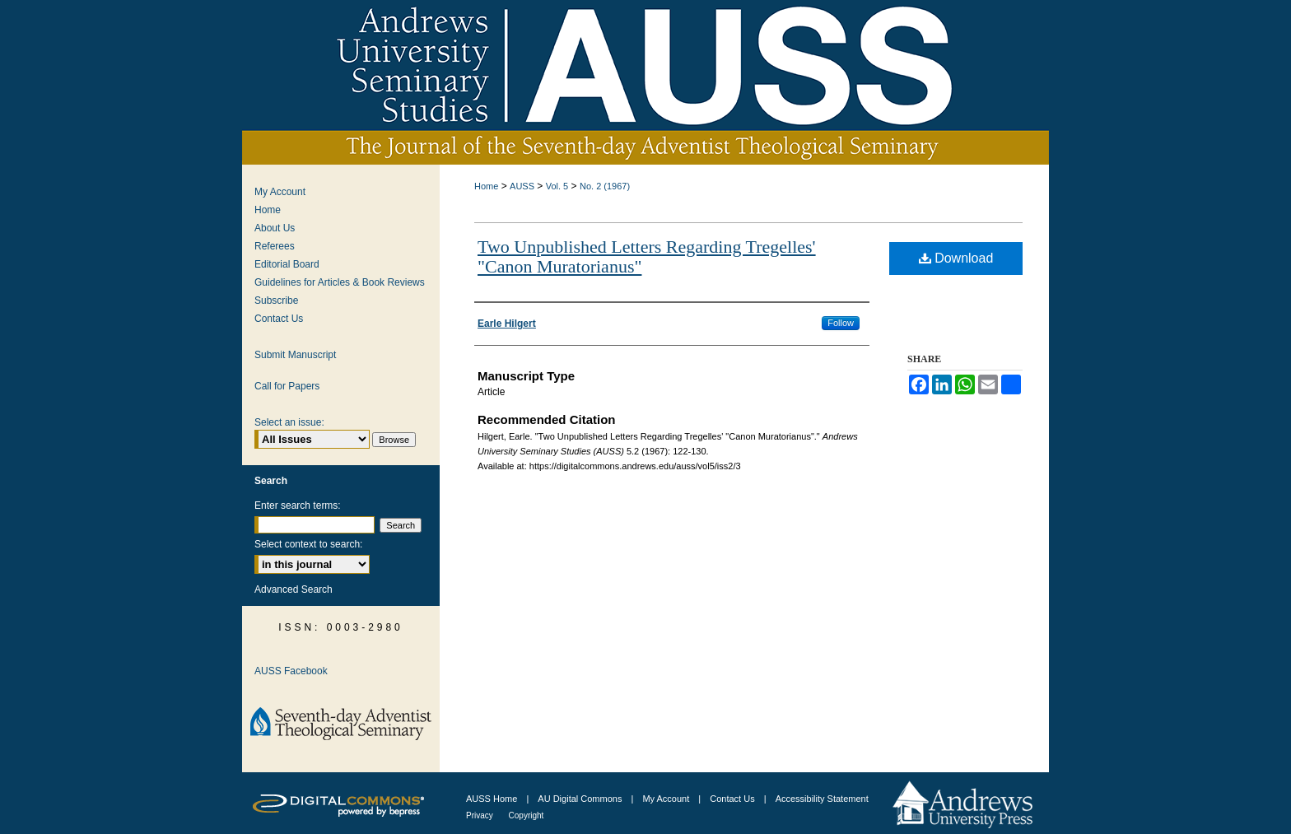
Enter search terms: (297, 505)
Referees (274, 246)
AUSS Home (491, 799)
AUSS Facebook (291, 671)
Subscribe (276, 300)
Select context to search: (308, 544)
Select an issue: (289, 422)
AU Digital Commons (581, 799)
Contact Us (278, 318)
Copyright (526, 815)
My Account (279, 192)
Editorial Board (286, 264)
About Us (274, 228)
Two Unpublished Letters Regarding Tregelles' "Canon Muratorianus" (647, 256)
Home (486, 186)
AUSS (522, 186)
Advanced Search (293, 589)
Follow (840, 323)
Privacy (481, 815)
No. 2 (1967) (605, 186)
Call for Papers (286, 386)
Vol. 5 (557, 186)
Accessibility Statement (822, 799)
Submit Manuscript (295, 355)
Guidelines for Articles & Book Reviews (339, 282)
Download (956, 258)
